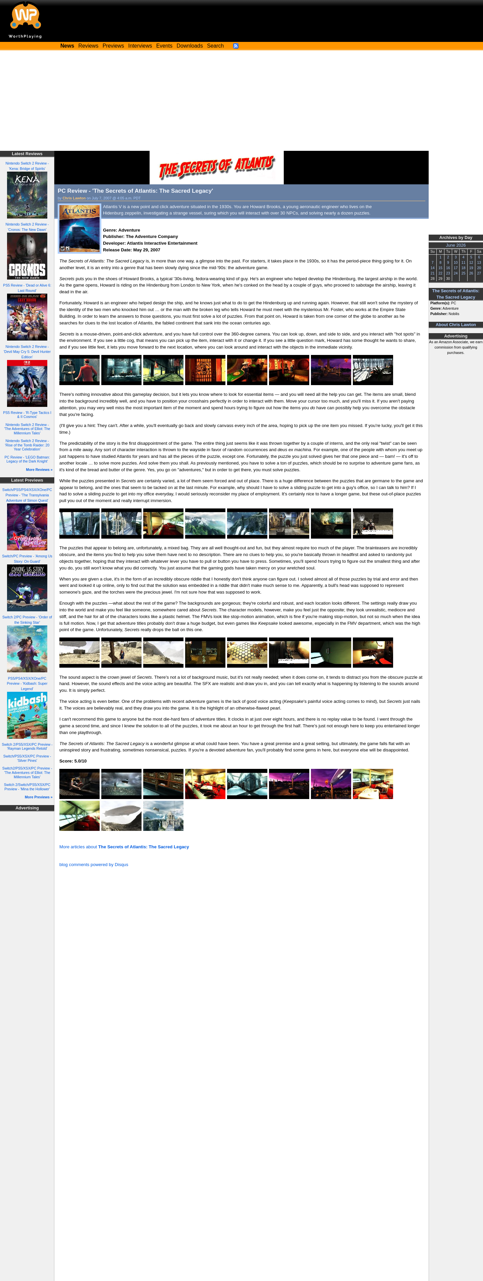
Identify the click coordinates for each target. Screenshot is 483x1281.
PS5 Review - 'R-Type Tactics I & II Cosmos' (27, 415)
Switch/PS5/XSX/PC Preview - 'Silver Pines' (27, 758)
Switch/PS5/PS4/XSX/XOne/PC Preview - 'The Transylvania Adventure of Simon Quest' (27, 495)
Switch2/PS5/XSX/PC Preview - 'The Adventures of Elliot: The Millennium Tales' (27, 772)
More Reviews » (39, 470)
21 (433, 273)
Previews (113, 46)
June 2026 (456, 245)
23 (448, 273)
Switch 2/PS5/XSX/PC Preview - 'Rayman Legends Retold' (27, 746)
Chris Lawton (74, 198)
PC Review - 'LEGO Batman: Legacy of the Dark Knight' (27, 459)
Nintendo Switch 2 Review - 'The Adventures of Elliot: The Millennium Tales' (27, 429)
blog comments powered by (93, 864)
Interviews (140, 46)
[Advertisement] (241, 100)
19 (471, 268)
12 (471, 262)
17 (456, 268)
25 (464, 273)
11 (464, 262)
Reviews (88, 46)
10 (456, 262)
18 (464, 268)
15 (440, 268)
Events (164, 46)
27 (479, 273)
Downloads (190, 46)
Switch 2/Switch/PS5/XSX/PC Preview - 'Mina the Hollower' (27, 787)
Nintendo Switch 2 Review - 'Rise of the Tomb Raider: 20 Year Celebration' (27, 445)
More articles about (124, 846)
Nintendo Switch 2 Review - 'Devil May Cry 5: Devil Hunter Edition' (27, 352)
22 (440, 273)
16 (448, 268)
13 (479, 262)
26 (471, 273)
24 (456, 273)
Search (215, 46)
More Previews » (39, 797)
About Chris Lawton (456, 324)
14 (433, 268)
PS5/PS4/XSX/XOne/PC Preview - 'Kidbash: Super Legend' (27, 683)
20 (479, 268)
